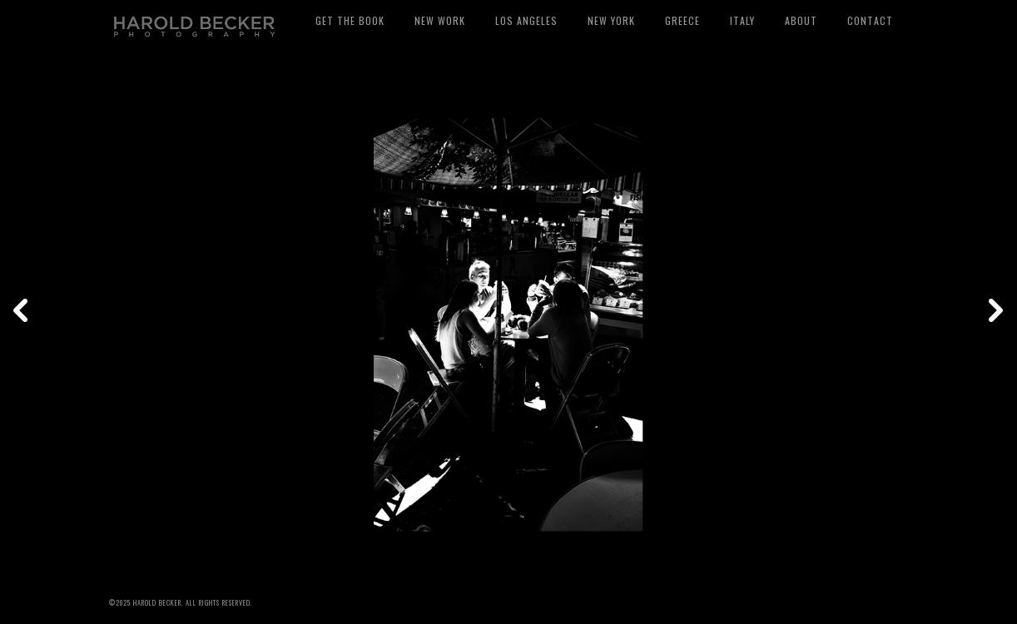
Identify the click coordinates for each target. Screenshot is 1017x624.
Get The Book (349, 20)
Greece (682, 20)
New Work (439, 20)
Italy (742, 20)
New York (611, 20)
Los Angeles (526, 20)
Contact (870, 20)
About (801, 20)
